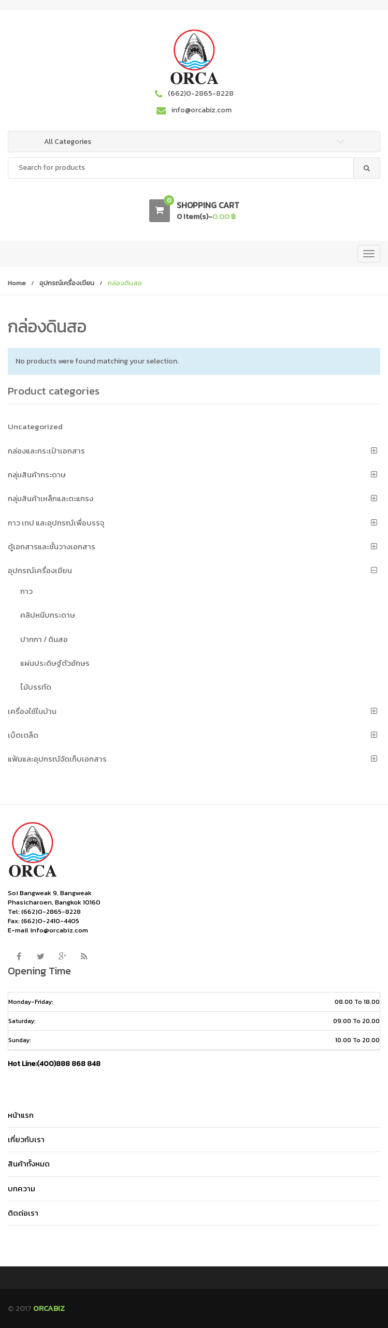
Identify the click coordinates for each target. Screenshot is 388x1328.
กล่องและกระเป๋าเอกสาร (46, 451)
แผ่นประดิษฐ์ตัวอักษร (55, 663)
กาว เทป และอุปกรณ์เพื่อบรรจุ (56, 523)
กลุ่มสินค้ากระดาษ (37, 474)
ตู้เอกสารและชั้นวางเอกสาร (51, 546)
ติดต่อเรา (23, 1213)
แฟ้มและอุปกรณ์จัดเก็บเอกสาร (57, 759)
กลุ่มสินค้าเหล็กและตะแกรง (50, 498)
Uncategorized (35, 426)
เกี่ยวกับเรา (26, 1139)
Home (17, 283)
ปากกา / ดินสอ (44, 639)
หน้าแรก (21, 1115)
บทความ (21, 1188)
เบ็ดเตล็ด (23, 735)
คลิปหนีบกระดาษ (47, 615)
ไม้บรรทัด (35, 687)
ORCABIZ (49, 1308)
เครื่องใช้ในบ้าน (32, 711)
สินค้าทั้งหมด (29, 1164)
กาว (26, 591)
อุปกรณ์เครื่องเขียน (66, 283)
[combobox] (194, 168)
